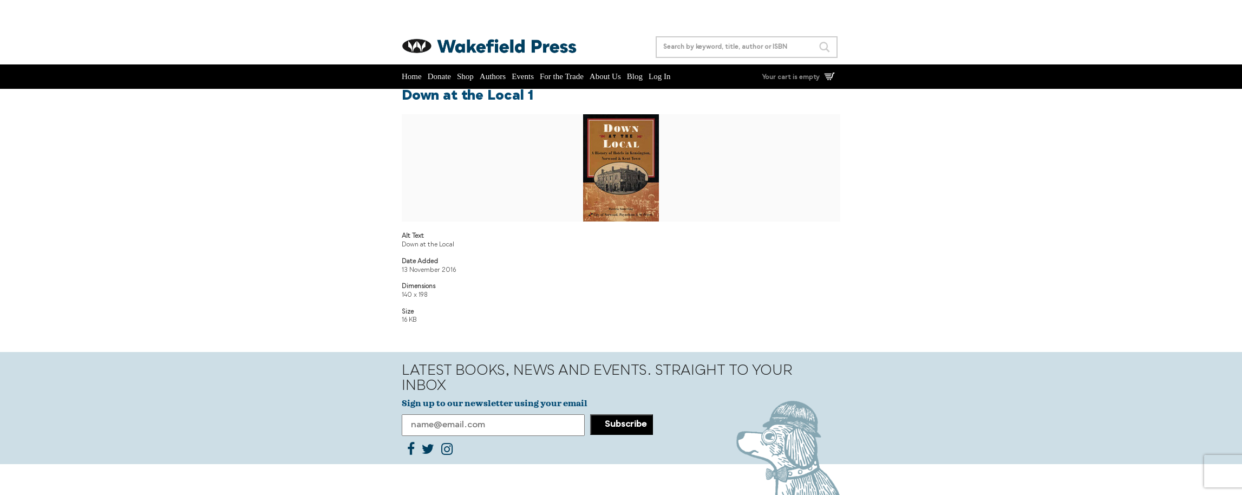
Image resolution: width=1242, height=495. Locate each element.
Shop (465, 76)
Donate (439, 76)
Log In (659, 76)
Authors (493, 76)
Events (523, 76)
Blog (635, 76)
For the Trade (562, 76)
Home (412, 76)
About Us (605, 76)
